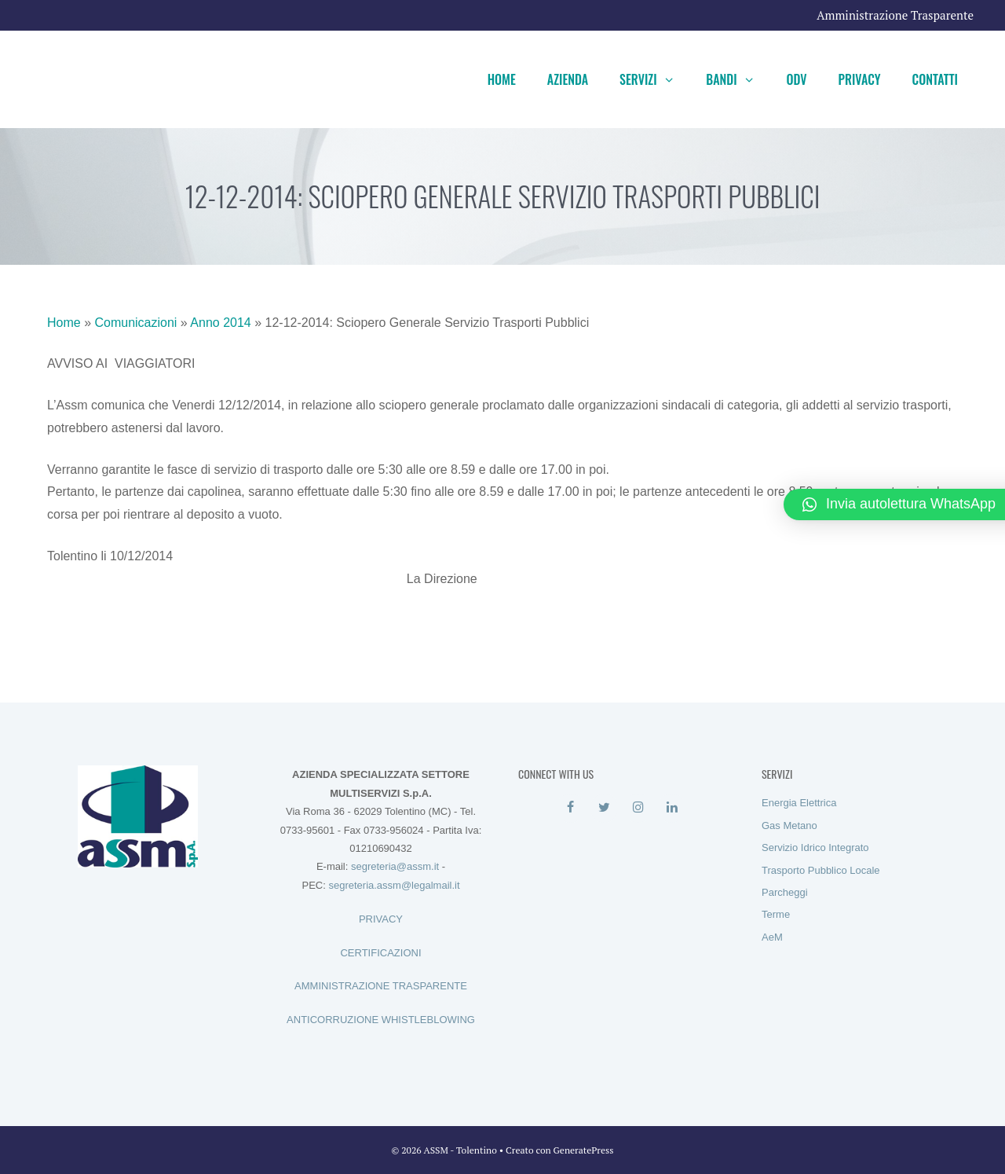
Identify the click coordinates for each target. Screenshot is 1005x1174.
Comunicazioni (135, 322)
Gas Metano (789, 825)
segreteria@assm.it (395, 866)
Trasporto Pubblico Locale (821, 870)
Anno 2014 (220, 322)
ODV (796, 79)
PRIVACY (381, 919)
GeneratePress (584, 1150)
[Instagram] (638, 808)
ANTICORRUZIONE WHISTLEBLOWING (381, 1019)
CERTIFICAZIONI (380, 953)
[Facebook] (570, 808)
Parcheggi (785, 892)
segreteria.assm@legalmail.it (393, 885)
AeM (772, 937)
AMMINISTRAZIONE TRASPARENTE (380, 986)
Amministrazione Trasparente (895, 15)
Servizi (654, 79)
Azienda (567, 79)
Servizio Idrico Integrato (815, 847)
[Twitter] (604, 808)
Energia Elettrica (799, 803)
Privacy (860, 79)
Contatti (935, 79)
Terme (776, 914)
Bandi (738, 79)
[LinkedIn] (671, 808)
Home (502, 79)
